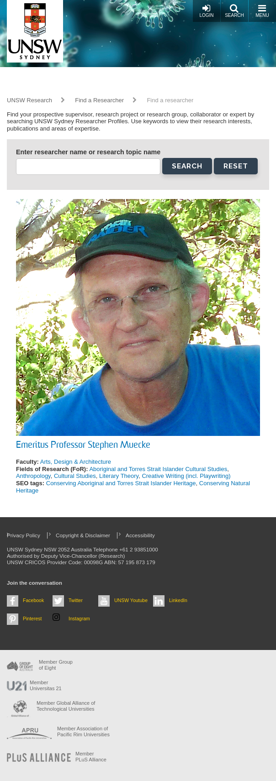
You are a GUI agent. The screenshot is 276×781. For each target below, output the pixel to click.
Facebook (33, 600)
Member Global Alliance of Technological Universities (66, 706)
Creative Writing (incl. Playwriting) (186, 475)
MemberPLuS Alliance (90, 756)
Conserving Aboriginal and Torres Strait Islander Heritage (121, 483)
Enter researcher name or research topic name (88, 152)
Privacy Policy (23, 535)
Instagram (79, 618)
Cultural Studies (75, 475)
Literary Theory (118, 475)
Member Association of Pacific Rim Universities (83, 731)
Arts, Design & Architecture (75, 461)
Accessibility (140, 535)
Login (206, 11)
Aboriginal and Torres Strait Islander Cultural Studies (158, 469)
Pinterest (32, 618)
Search (234, 11)
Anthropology (33, 475)
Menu (262, 11)
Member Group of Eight (56, 665)
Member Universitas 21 (46, 685)
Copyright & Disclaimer (83, 535)
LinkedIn (178, 600)
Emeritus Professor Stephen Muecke (83, 445)
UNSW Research (29, 100)
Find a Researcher (99, 100)
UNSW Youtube (131, 600)
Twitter (76, 600)
